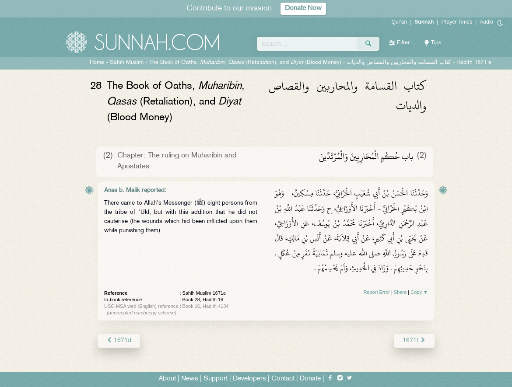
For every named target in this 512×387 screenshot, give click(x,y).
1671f (414, 340)
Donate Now (303, 8)
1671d (118, 340)
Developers (249, 379)
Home (97, 62)
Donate (310, 379)
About (167, 379)
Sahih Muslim (127, 62)
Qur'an (399, 22)
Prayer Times (456, 22)
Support (215, 379)
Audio (486, 22)
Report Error (376, 292)
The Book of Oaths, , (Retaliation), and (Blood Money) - (300, 62)
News (189, 379)
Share (400, 292)
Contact (283, 379)
